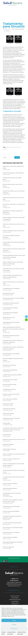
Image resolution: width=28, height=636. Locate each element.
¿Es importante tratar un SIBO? (10, 379)
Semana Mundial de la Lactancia (10, 308)
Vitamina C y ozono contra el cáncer (11, 394)
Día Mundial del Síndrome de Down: (11, 335)
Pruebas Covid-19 (14, 596)
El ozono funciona (7, 434)
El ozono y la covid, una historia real (11, 458)
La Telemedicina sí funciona (9, 389)
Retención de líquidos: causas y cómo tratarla (13, 230)
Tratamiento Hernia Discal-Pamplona (11, 506)
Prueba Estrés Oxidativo (8, 413)
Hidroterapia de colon (14, 116)
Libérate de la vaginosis (8, 444)
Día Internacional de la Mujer (9, 384)
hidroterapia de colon (11, 147)
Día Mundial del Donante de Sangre (11, 322)
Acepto (14, 620)
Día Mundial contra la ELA (9, 317)
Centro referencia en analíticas (10, 399)
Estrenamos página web (8, 547)
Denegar (14, 624)
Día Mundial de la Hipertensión (10, 370)
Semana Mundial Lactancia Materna (11, 353)
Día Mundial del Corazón (8, 293)
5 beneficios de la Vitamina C (9, 365)
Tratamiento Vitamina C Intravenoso (11, 418)
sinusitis (5, 149)
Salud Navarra (21, 29)
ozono (19, 147)
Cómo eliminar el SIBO (8, 404)
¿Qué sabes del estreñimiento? (10, 488)
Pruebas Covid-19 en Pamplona (10, 483)
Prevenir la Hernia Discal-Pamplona (11, 511)
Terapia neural (15, 603)
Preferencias (14, 628)
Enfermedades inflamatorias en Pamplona (13, 542)
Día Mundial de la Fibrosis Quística (11, 303)
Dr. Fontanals (13, 132)
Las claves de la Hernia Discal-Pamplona (12, 522)
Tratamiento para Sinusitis (9, 408)
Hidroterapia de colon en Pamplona (11, 532)
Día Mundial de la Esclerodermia (10, 312)
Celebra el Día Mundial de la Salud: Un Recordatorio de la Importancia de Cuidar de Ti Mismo (14, 329)
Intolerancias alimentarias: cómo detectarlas (13, 173)
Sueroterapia (14, 601)
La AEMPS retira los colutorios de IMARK (12, 374)
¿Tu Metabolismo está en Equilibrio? (11, 288)
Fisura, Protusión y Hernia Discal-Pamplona (13, 527)
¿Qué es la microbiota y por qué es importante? (14, 454)
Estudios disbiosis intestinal (9, 449)
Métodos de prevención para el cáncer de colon (14, 439)
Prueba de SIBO (6, 423)
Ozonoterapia (14, 597)
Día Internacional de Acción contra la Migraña (13, 298)
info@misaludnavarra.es (14, 586)
